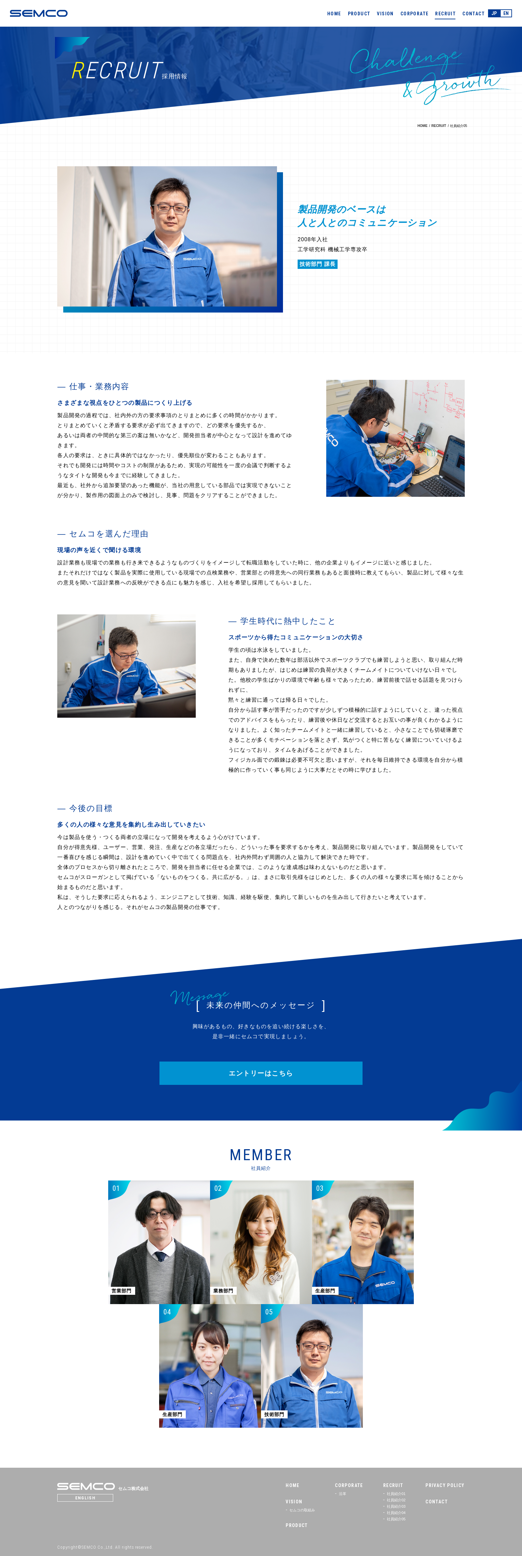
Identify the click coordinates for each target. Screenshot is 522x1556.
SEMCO (39, 13)
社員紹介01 (396, 1494)
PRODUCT (359, 13)
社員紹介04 (396, 1513)
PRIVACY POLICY (445, 1485)
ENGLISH (86, 1497)
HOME (334, 13)
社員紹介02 (396, 1500)
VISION (385, 13)
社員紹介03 (396, 1506)
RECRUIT (445, 13)
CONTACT (473, 13)
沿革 (342, 1494)
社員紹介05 (396, 1519)
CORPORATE (414, 13)
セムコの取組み (302, 1510)
